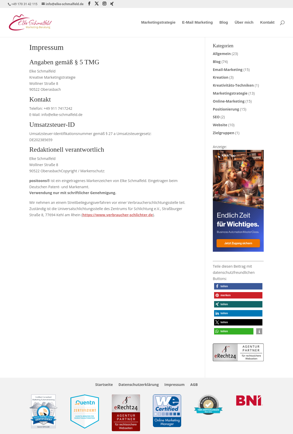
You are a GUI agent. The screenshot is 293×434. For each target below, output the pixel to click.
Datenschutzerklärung (138, 385)
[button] (238, 286)
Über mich (244, 22)
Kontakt (267, 22)
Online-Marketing (228, 101)
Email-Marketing (228, 69)
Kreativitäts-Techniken (233, 85)
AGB (194, 385)
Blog (223, 22)
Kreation (220, 77)
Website (220, 124)
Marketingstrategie (158, 22)
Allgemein (222, 53)
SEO (216, 116)
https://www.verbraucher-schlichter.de (118, 214)
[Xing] (112, 4)
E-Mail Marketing (197, 22)
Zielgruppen (223, 132)
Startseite (104, 385)
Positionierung (226, 109)
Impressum (174, 385)
